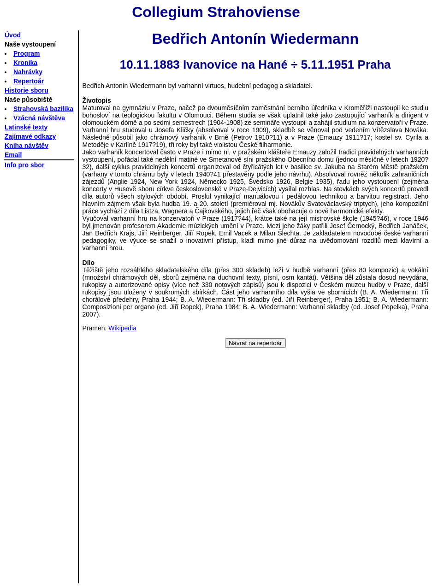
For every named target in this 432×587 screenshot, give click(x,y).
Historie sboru (26, 90)
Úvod (13, 35)
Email (13, 154)
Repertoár (28, 81)
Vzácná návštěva (39, 118)
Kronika (25, 62)
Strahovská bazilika (43, 108)
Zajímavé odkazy (30, 136)
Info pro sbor (24, 165)
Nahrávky (27, 72)
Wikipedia (122, 328)
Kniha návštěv (26, 145)
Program (26, 53)
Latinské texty (26, 127)
